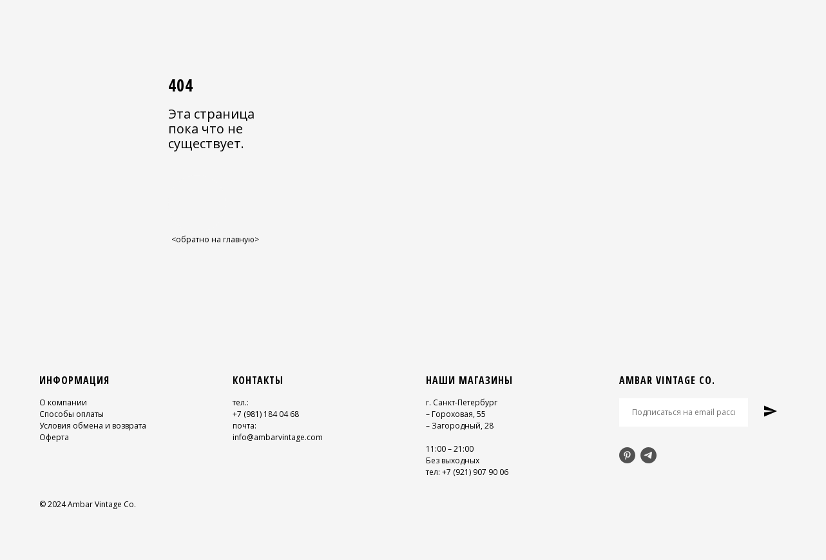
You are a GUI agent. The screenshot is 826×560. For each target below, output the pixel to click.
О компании (63, 402)
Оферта (54, 437)
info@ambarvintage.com (278, 437)
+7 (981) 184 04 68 (266, 414)
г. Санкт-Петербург (461, 402)
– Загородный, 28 (460, 425)
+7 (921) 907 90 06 (475, 472)
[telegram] (648, 455)
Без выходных (452, 460)
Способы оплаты (71, 414)
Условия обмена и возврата (92, 425)
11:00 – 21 (444, 448)
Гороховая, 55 (459, 414)
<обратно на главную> (215, 239)
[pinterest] (627, 455)
